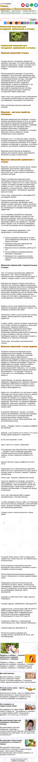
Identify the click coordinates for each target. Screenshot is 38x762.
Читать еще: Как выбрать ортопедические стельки (17, 342)
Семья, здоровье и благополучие (17, 7)
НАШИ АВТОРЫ (29, 11)
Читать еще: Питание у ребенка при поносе (17, 478)
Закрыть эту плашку (18, 760)
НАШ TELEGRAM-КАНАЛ (11, 13)
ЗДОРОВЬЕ (5, 11)
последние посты (29, 13)
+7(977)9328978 (5, 4)
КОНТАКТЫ (16, 11)
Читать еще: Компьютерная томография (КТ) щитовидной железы (18, 196)
